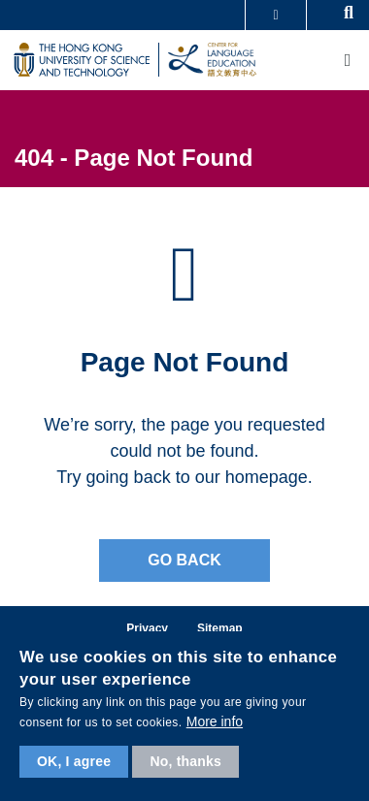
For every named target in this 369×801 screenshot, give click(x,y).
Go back (184, 560)
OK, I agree (74, 761)
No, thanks (185, 761)
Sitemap (220, 628)
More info (214, 721)
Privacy (147, 628)
